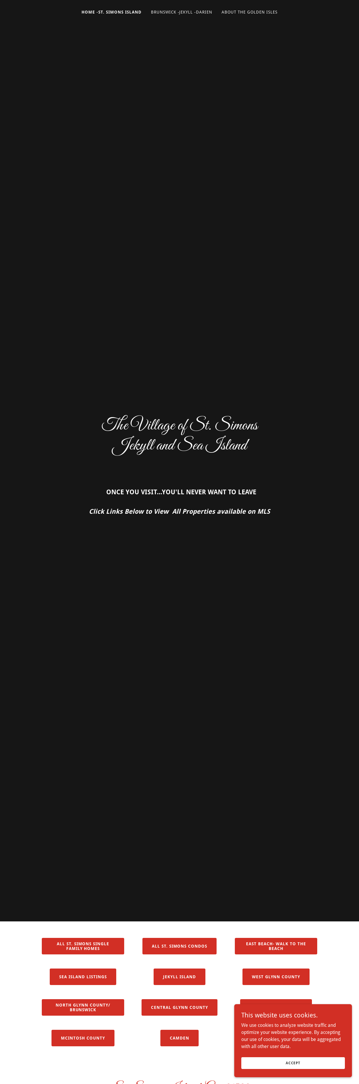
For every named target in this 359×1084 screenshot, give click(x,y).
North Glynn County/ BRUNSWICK (83, 1007)
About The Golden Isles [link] (249, 12)
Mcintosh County (83, 1038)
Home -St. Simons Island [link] (112, 12)
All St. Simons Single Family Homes (83, 946)
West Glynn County (276, 976)
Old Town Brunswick (276, 1007)
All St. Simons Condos (179, 946)
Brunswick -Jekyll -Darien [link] (181, 12)
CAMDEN (179, 1038)
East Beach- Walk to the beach (276, 946)
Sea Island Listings (83, 976)
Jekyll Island (179, 976)
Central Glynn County (179, 1007)
